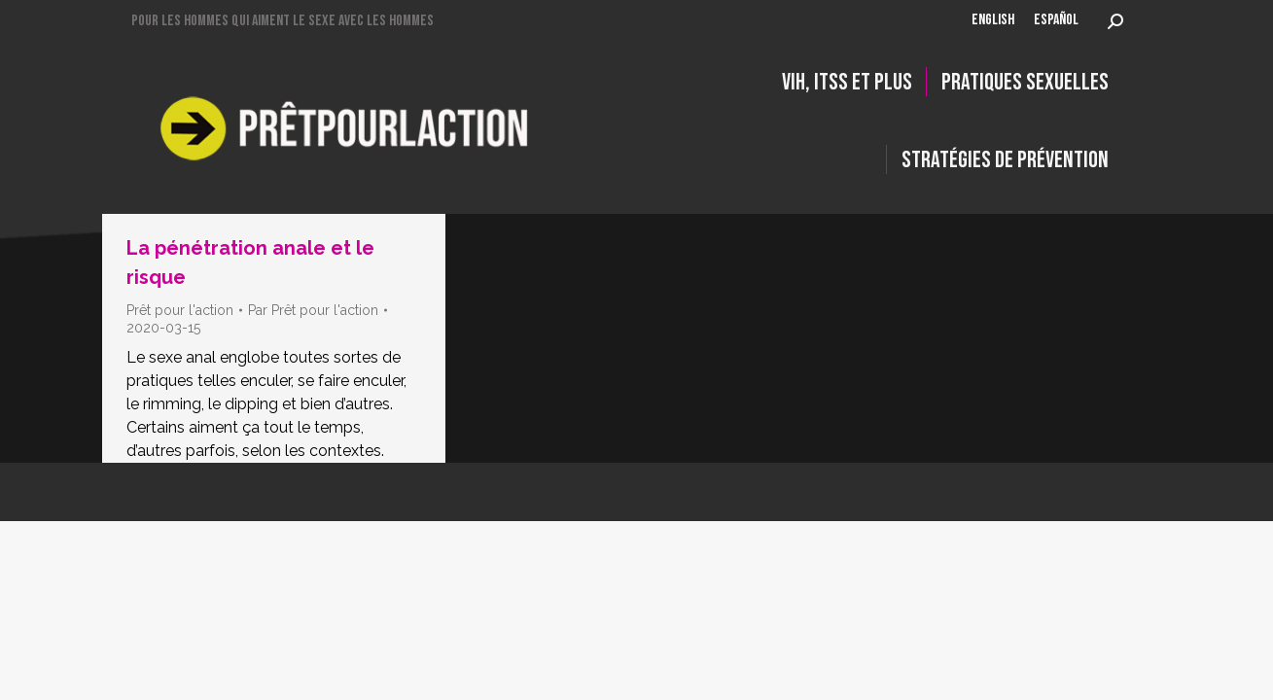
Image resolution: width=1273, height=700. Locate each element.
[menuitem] (993, 21)
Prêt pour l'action (179, 310)
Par (313, 310)
